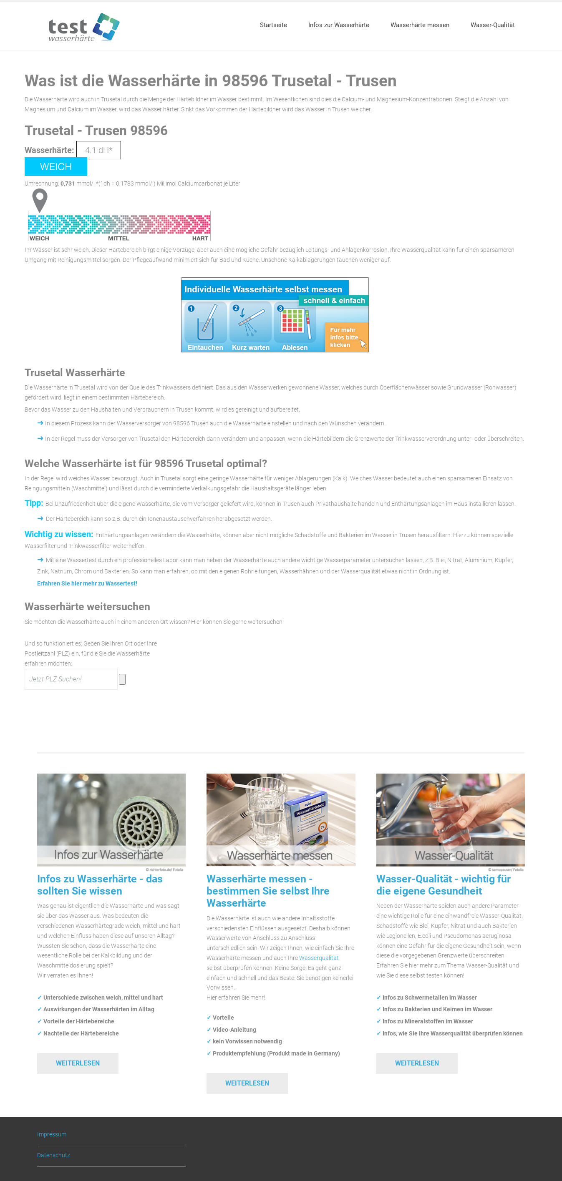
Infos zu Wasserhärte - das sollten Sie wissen (100, 885)
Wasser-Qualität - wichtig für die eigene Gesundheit (443, 885)
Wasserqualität (319, 958)
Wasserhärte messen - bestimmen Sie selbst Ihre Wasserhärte (268, 891)
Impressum (51, 1134)
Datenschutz (53, 1155)
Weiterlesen (78, 1063)
